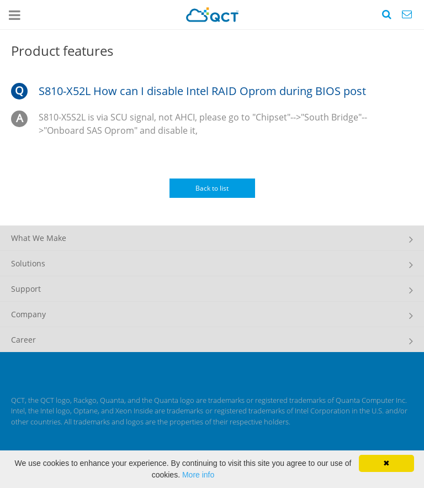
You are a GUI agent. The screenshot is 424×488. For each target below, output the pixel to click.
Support (26, 289)
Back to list (212, 188)
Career (23, 339)
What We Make (38, 238)
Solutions (28, 263)
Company (28, 314)
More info (198, 474)
